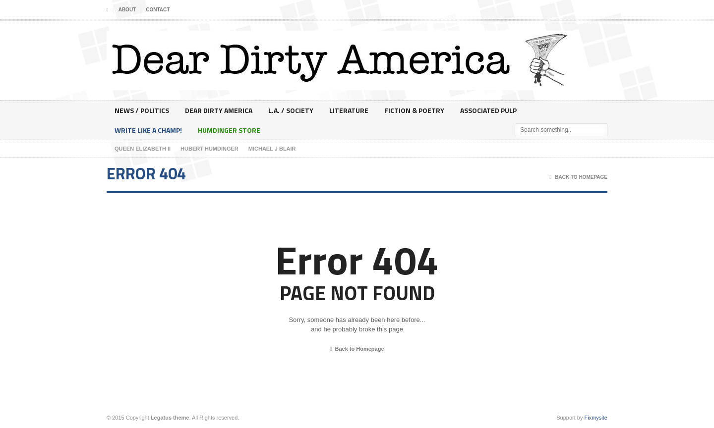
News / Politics (142, 110)
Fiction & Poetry (414, 110)
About (127, 9)
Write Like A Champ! (148, 130)
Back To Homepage (578, 177)
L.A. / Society (290, 110)
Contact (158, 9)
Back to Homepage (357, 349)
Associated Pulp (488, 110)
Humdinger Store (229, 130)
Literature (348, 110)
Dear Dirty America (218, 110)
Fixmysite (596, 418)
